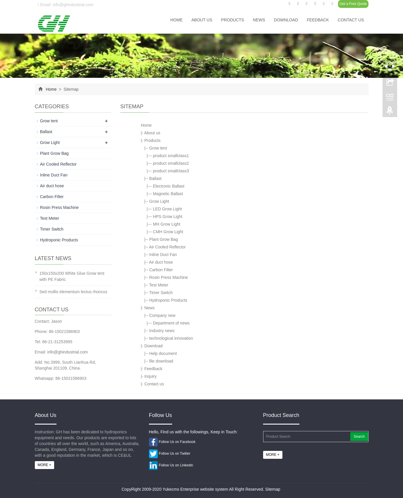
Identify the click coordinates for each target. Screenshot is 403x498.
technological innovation (171, 338)
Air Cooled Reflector (167, 247)
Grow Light (159, 201)
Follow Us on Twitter (174, 453)
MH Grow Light (166, 224)
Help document (163, 353)
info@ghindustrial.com (67, 352)
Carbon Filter (161, 269)
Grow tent (158, 148)
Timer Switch (161, 292)
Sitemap (272, 489)
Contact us (351, 20)
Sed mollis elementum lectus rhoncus (73, 291)
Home (176, 20)
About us (201, 20)
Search (359, 437)
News (259, 20)
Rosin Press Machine (168, 277)
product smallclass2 (171, 163)
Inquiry (150, 376)
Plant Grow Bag (163, 239)
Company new (162, 315)
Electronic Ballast (168, 186)
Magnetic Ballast (168, 193)
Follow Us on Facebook (177, 442)
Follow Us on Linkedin (176, 465)
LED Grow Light (167, 209)
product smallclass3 (171, 171)
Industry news (161, 330)
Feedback (318, 20)
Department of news (171, 323)
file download (161, 361)
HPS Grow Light (167, 216)
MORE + (44, 465)
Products (232, 20)
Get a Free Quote (353, 4)
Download (286, 20)
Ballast (155, 178)
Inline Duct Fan (163, 254)
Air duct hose (161, 262)
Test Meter (158, 285)
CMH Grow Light (168, 231)
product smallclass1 (171, 155)
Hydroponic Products (168, 300)
